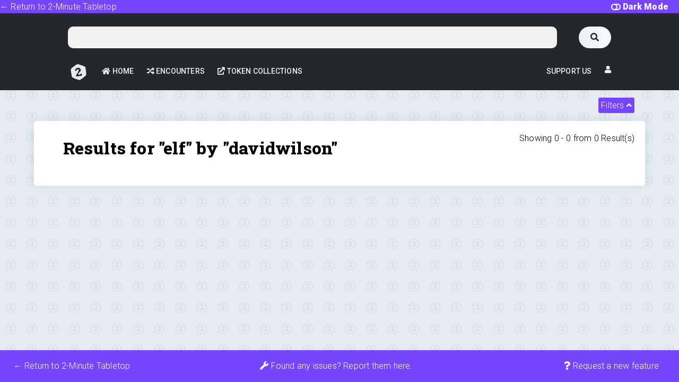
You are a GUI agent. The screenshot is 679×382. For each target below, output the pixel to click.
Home (118, 71)
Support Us (569, 71)
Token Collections (259, 71)
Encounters (176, 71)
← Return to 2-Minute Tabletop (58, 7)
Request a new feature (611, 366)
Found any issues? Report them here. (336, 366)
